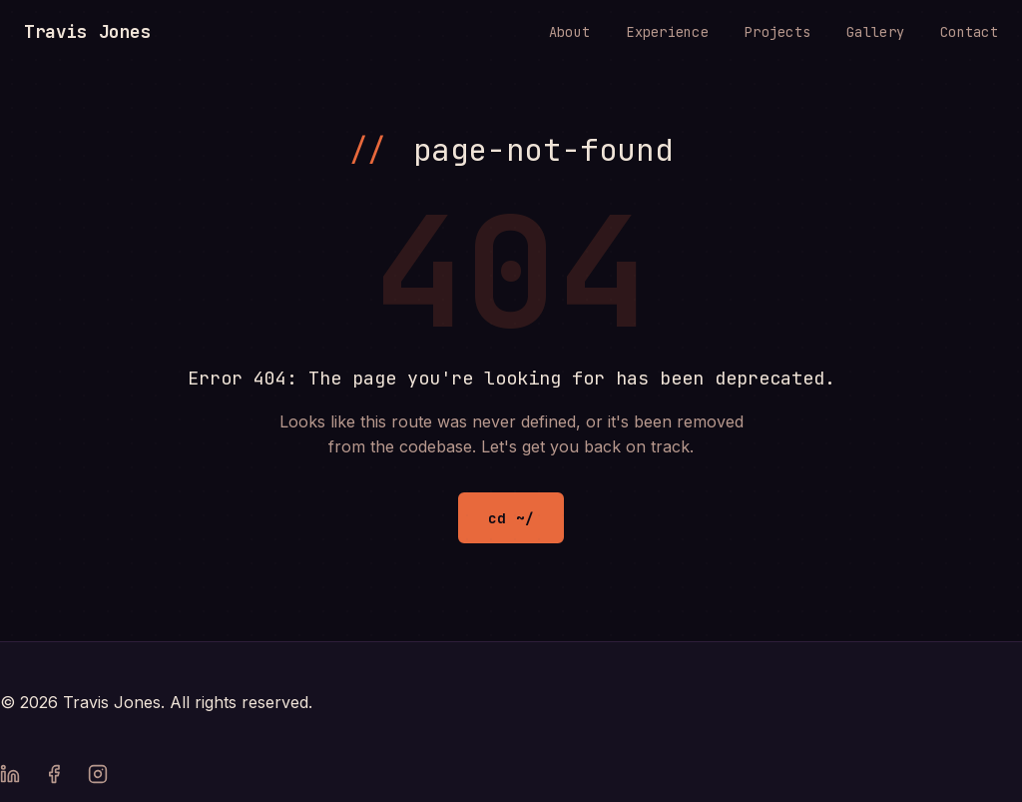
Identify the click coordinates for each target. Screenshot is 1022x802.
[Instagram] (98, 778)
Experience (667, 32)
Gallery (875, 32)
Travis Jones (88, 31)
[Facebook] (54, 778)
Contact (969, 32)
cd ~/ (511, 517)
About (569, 32)
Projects (777, 32)
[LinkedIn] (10, 778)
